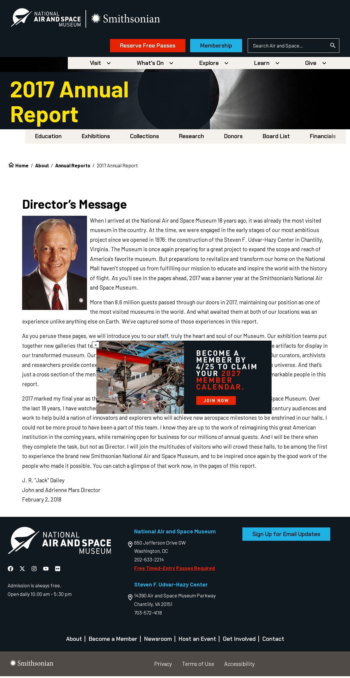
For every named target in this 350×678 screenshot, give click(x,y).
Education (48, 138)
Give (310, 64)
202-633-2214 (149, 561)
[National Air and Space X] (22, 570)
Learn (262, 64)
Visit (95, 64)
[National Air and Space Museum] (50, 19)
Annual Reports (72, 167)
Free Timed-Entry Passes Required (174, 570)
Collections (144, 138)
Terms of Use (198, 665)
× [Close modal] (96, 345)
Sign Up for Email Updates (286, 536)
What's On (150, 64)
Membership (212, 46)
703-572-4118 (148, 614)
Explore (209, 64)
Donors (233, 138)
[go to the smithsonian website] (130, 19)
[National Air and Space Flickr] (57, 570)
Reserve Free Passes (143, 46)
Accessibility (239, 665)
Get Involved (239, 640)
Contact (273, 640)
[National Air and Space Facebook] (11, 570)
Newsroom (158, 640)
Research (191, 138)
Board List (276, 138)
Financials (323, 138)
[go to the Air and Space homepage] (59, 543)
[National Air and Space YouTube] (46, 570)
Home (22, 167)
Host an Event (197, 640)
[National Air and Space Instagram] (34, 570)
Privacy (163, 665)
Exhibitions (96, 138)
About (42, 167)
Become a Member (113, 640)
